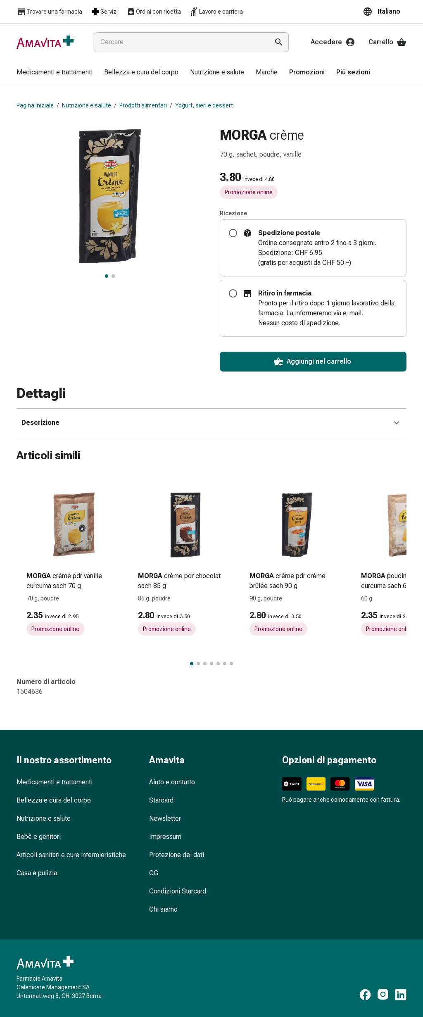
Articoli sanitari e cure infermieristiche (71, 855)
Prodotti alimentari (143, 105)
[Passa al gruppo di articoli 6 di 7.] (224, 663)
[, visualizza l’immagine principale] (106, 276)
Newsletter (165, 818)
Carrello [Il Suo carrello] (387, 42)
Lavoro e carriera (216, 12)
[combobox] (180, 42)
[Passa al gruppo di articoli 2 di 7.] (198, 663)
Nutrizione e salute (86, 105)
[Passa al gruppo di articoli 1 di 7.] (191, 663)
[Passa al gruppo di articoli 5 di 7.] (218, 663)
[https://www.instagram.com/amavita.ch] (383, 994)
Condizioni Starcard (177, 891)
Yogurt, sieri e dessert (204, 105)
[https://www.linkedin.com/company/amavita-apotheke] (400, 994)
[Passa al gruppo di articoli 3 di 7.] (205, 663)
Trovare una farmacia (49, 12)
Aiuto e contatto (172, 782)
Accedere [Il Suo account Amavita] (333, 42)
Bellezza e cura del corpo (54, 800)
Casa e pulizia (37, 873)
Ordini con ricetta (153, 12)
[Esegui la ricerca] (279, 42)
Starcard (161, 800)
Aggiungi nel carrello (312, 362)
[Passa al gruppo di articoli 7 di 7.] (231, 663)
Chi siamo (163, 909)
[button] (384, 12)
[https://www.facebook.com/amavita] (365, 994)
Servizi (104, 12)
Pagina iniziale (35, 105)
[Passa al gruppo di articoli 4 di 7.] (211, 663)
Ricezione (233, 213)
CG (153, 873)
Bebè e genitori (39, 837)
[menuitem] (55, 72)
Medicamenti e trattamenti (55, 782)
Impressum (165, 837)
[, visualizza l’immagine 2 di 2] (113, 276)
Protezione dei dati (176, 855)
